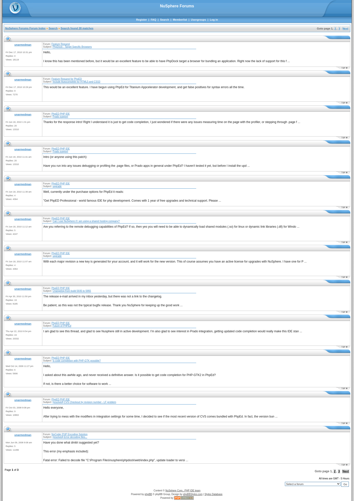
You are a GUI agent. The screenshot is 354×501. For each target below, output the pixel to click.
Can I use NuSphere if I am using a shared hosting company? (86, 221)
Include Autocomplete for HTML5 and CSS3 (76, 81)
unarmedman (22, 44)
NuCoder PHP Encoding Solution (69, 434)
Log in (214, 19)
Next (345, 28)
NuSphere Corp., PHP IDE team (183, 490)
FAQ (153, 19)
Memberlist (180, 19)
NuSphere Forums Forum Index (25, 28)
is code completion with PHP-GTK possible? (77, 360)
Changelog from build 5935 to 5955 (72, 291)
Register (141, 19)
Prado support (60, 116)
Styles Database (213, 494)
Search (164, 19)
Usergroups (198, 19)
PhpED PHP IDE (60, 113)
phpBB (148, 494)
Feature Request (60, 44)
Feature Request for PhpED (66, 79)
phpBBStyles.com (193, 494)
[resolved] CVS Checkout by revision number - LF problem (84, 402)
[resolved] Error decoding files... (70, 437)
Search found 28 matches (77, 28)
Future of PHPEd (62, 325)
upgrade (57, 186)
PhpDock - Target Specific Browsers (72, 46)
